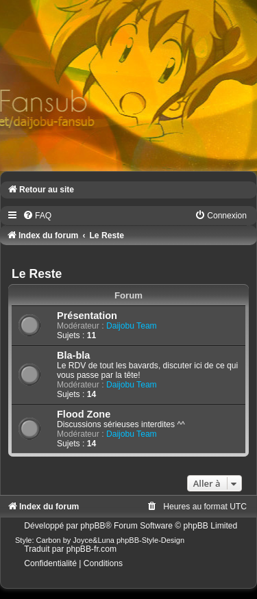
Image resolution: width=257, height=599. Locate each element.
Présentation (87, 315)
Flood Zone (83, 414)
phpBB (92, 526)
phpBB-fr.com (91, 549)
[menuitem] (37, 215)
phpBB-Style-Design (150, 540)
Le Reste (37, 274)
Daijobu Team (131, 326)
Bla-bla (73, 355)
